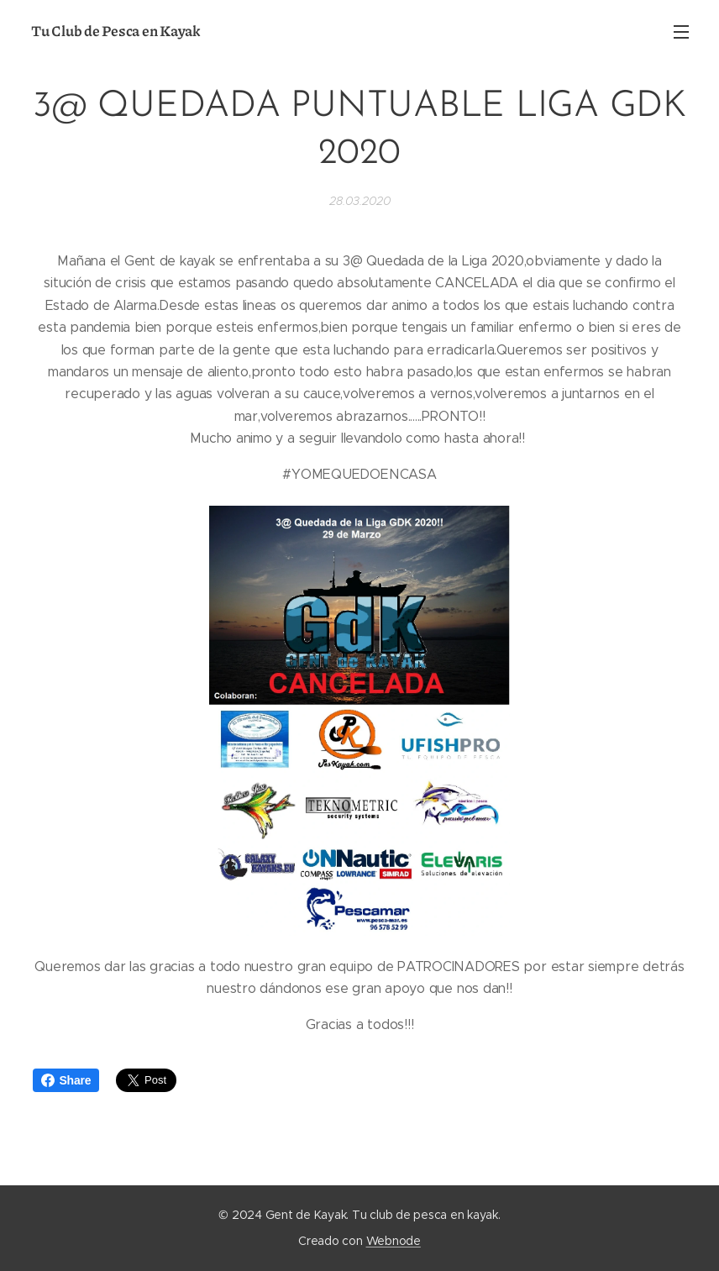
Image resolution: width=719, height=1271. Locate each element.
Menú (681, 32)
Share (66, 1080)
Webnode (393, 1240)
